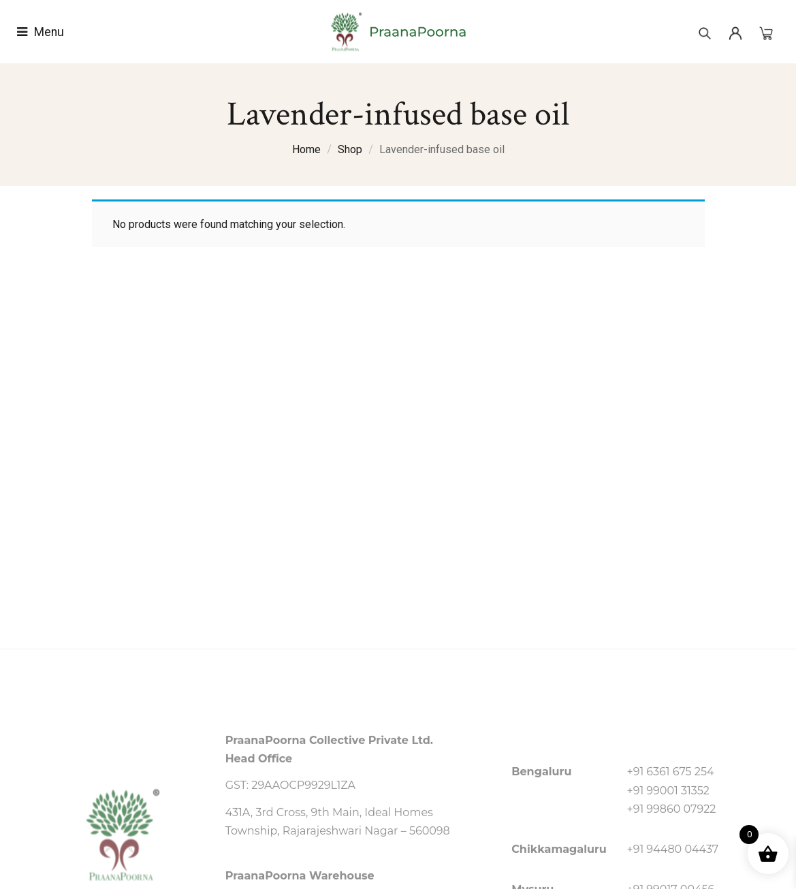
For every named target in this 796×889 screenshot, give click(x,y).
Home (306, 149)
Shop (350, 149)
